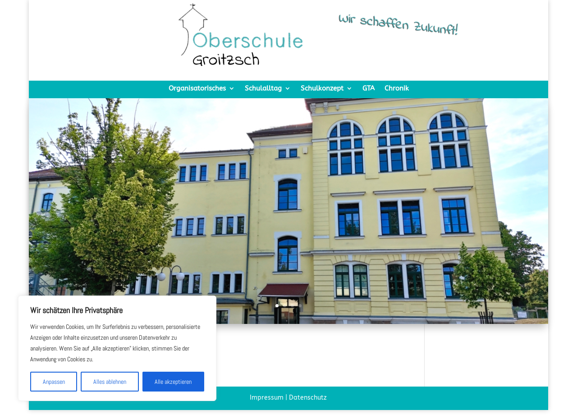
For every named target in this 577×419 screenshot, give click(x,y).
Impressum (267, 397)
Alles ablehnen (109, 382)
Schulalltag (263, 88)
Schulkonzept (322, 88)
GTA (368, 88)
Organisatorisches (197, 88)
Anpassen (54, 382)
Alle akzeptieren (173, 382)
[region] (117, 348)
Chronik (397, 88)
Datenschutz (308, 397)
